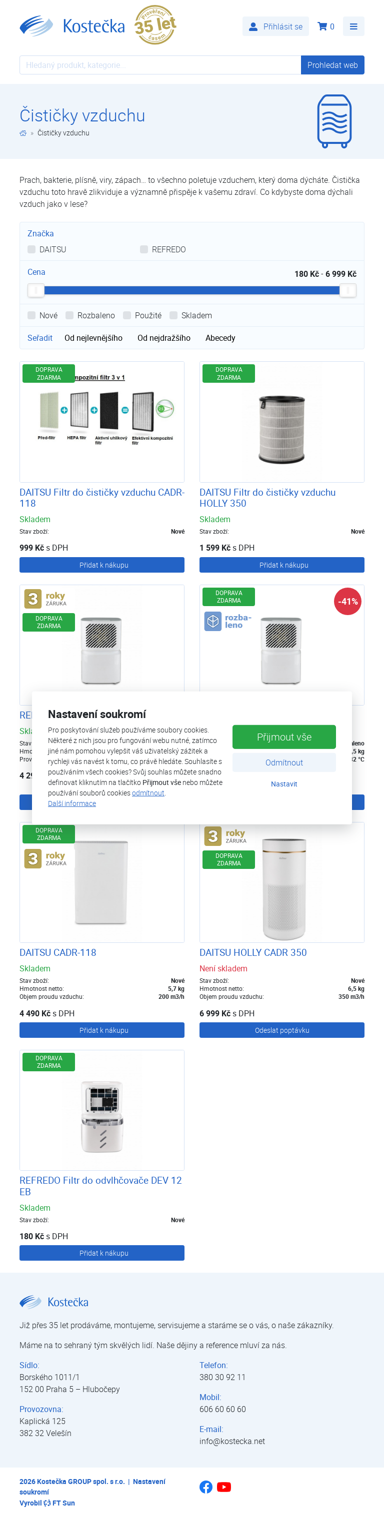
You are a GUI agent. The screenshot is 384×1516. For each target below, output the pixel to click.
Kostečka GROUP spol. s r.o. (81, 1481)
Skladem (197, 315)
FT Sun (59, 1503)
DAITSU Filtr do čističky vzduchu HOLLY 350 (268, 498)
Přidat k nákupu (104, 565)
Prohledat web (333, 64)
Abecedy (221, 337)
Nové (49, 315)
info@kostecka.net (232, 1441)
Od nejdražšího (164, 337)
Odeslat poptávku (282, 1030)
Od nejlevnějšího (93, 337)
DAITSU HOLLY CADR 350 (253, 952)
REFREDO (169, 249)
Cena (37, 271)
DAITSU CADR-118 (58, 952)
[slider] (36, 290)
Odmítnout (284, 762)
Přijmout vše (284, 736)
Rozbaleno (96, 315)
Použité (148, 315)
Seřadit (40, 337)
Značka (41, 233)
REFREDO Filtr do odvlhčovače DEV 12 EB (101, 1186)
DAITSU (53, 249)
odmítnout (148, 792)
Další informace (72, 803)
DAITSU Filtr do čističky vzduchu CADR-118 (102, 498)
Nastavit (284, 783)
